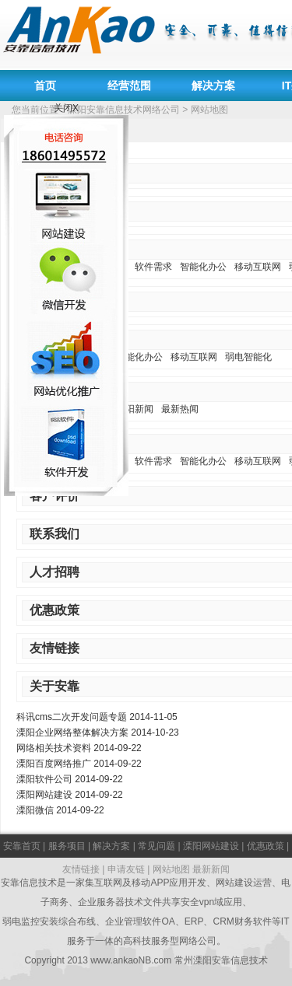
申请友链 (126, 869)
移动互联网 (257, 266)
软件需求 (153, 266)
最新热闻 (180, 409)
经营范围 (129, 85)
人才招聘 (54, 572)
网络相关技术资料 (53, 748)
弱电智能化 (248, 356)
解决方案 (213, 85)
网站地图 (171, 869)
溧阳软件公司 (44, 779)
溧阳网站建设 (44, 794)
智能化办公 (203, 266)
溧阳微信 (35, 810)
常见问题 (156, 846)
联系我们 (54, 533)
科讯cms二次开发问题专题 (71, 717)
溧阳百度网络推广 (53, 763)
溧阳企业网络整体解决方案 (72, 732)
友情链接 (54, 648)
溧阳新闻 (134, 409)
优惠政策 (54, 610)
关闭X (66, 108)
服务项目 (67, 846)
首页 (45, 85)
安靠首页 (21, 846)
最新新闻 (211, 869)
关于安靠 (54, 686)
